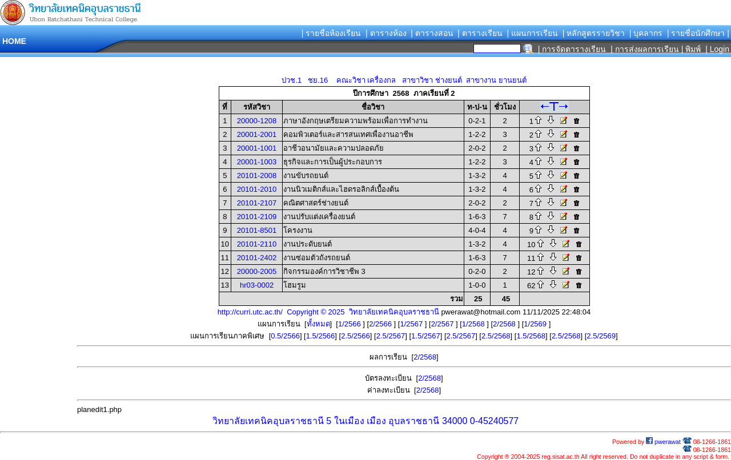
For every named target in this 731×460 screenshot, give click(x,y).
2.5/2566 (355, 336)
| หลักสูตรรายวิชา (594, 33)
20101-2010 (256, 189)
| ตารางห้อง (386, 33)
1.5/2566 (320, 336)
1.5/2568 (530, 336)
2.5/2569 (601, 336)
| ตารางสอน (432, 33)
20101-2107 (256, 203)
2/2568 (505, 324)
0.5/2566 (285, 336)
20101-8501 (256, 230)
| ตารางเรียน (480, 33)
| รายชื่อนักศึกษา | (698, 33)
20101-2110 (256, 244)
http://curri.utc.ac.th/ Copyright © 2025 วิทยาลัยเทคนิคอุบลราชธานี (328, 312)
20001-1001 (256, 148)
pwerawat (663, 441)
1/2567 (412, 324)
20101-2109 (256, 216)
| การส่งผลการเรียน (644, 49)
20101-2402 (256, 257)
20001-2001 (256, 134)
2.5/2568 (496, 336)
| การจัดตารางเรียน (572, 49)
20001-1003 (256, 162)
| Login (716, 49)
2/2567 (443, 324)
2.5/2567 (390, 336)
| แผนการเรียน (532, 33)
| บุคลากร (646, 33)
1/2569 (536, 324)
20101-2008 (256, 175)
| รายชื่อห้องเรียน (332, 33)
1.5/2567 (425, 336)
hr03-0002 (257, 285)
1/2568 (474, 324)
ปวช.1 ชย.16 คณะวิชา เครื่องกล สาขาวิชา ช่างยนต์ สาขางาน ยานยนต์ (404, 80)
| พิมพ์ (691, 49)
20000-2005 (256, 271)
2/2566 (381, 324)
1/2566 (350, 324)
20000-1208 (256, 120)
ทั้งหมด (318, 324)
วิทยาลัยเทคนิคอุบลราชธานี (268, 421)
